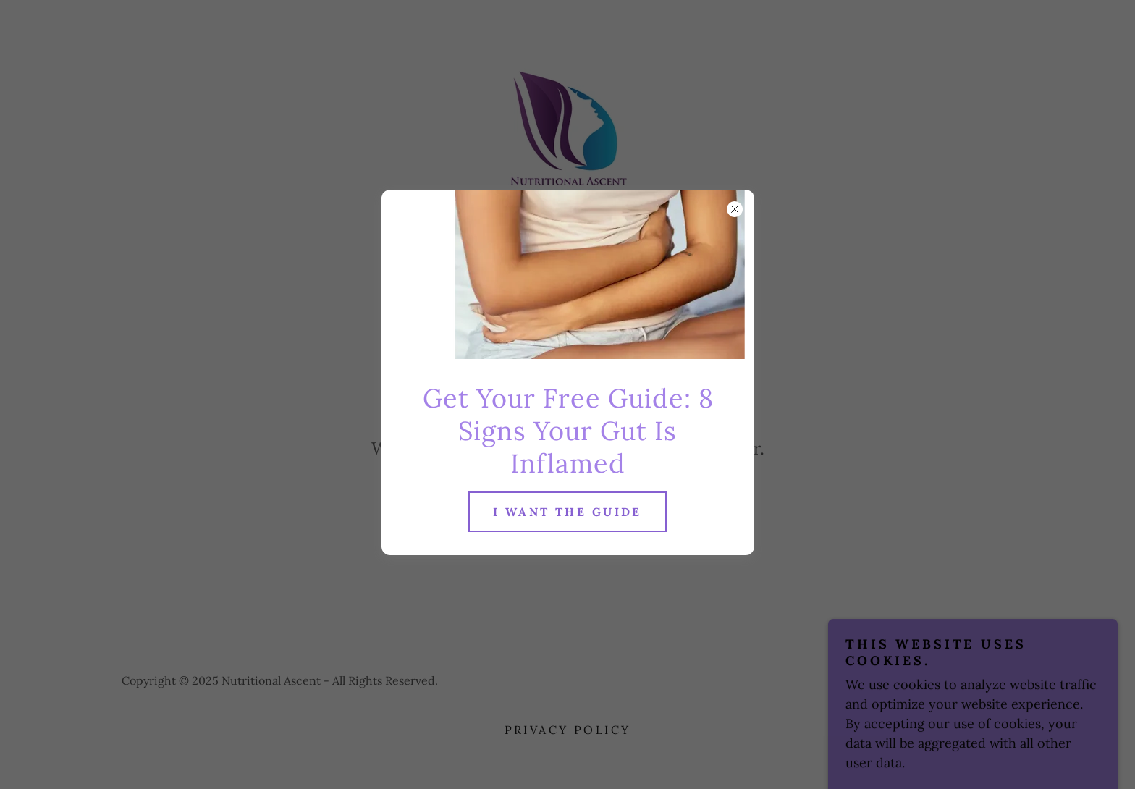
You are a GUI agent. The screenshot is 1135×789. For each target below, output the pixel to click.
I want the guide (567, 512)
